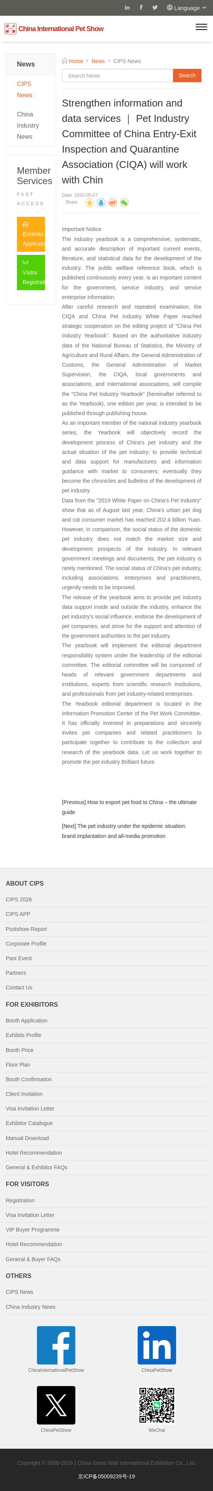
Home (76, 61)
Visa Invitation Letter (30, 1108)
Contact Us (19, 987)
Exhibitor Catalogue (29, 1123)
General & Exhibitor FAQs (36, 1167)
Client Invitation (24, 1094)
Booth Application (26, 1020)
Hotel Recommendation (34, 1153)
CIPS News (24, 89)
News (98, 61)
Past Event (19, 958)
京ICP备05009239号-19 (106, 1476)
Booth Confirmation (29, 1079)
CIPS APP (18, 914)
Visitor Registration (34, 272)
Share (71, 202)
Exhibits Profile (24, 1035)
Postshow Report (26, 929)
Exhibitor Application (34, 234)
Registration (20, 1200)
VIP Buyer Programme (33, 1230)
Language (190, 8)
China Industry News (28, 125)
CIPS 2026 (19, 899)
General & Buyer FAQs (33, 1259)
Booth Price (19, 1050)
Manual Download (27, 1138)
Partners (16, 973)
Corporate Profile (26, 944)
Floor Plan (18, 1065)
